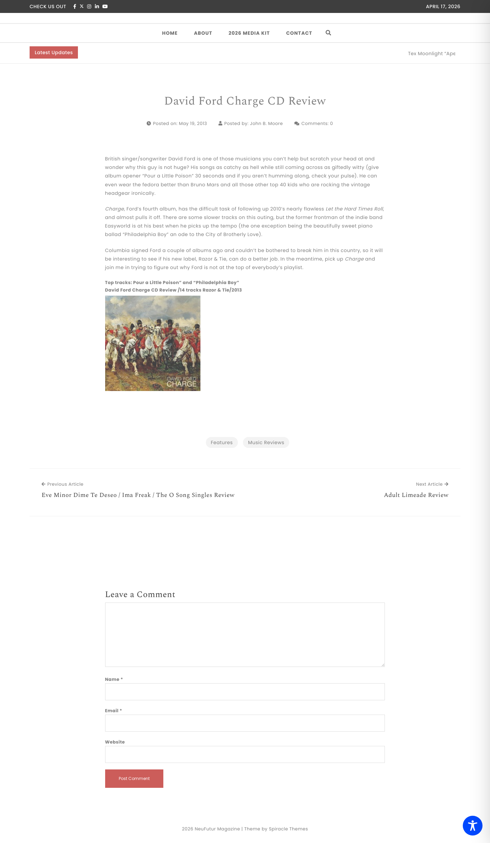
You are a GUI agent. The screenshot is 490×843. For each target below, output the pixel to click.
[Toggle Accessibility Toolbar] (472, 825)
